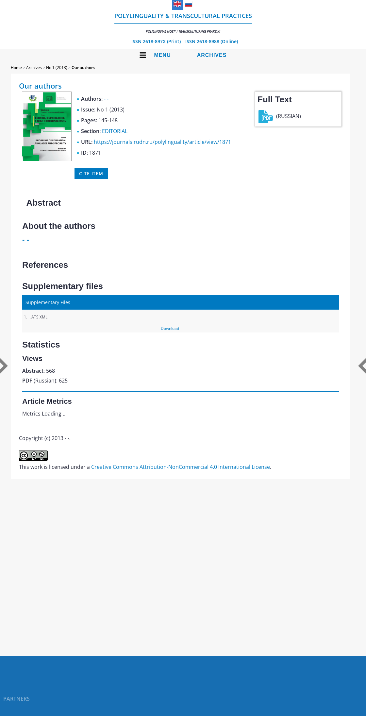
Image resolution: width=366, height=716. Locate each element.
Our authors (83, 67)
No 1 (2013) (56, 67)
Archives (212, 55)
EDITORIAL (114, 131)
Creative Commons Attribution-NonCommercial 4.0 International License (180, 466)
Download (170, 328)
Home (16, 67)
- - (106, 98)
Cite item (91, 173)
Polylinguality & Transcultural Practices (183, 23)
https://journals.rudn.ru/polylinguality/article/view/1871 (162, 141)
